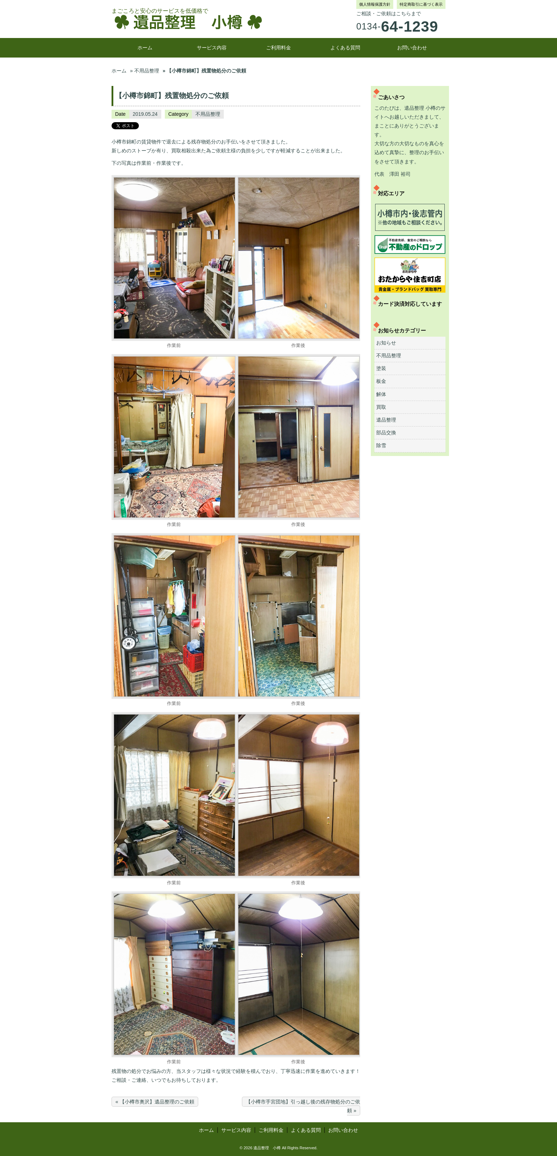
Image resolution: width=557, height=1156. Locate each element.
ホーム (144, 47)
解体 (381, 394)
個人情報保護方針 (374, 4)
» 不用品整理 (144, 71)
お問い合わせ (412, 47)
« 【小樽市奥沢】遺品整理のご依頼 (154, 1102)
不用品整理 (207, 114)
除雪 (381, 445)
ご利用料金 (278, 47)
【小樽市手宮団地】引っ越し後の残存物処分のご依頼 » (303, 1106)
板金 (381, 381)
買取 (381, 407)
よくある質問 (345, 47)
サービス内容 (212, 47)
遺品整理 (386, 420)
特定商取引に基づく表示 (421, 4)
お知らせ (386, 343)
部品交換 (386, 432)
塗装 (381, 368)
